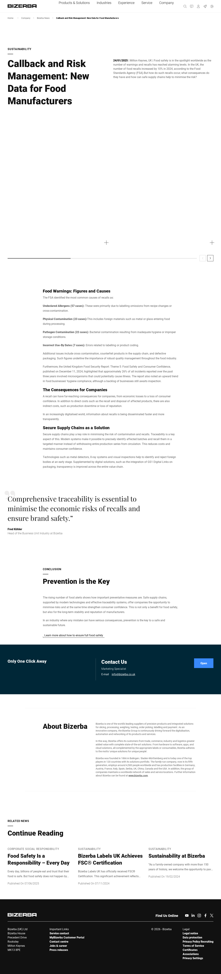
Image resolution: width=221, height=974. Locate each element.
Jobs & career (58, 945)
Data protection (192, 937)
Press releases (59, 950)
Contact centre (59, 941)
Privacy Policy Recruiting (198, 941)
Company (25, 18)
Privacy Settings (193, 958)
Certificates (190, 950)
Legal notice (190, 933)
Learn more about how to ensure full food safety (73, 635)
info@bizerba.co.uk (123, 674)
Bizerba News (43, 18)
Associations (191, 954)
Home (10, 18)
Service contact (59, 933)
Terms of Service (193, 945)
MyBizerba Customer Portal (67, 937)
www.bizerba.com (138, 775)
